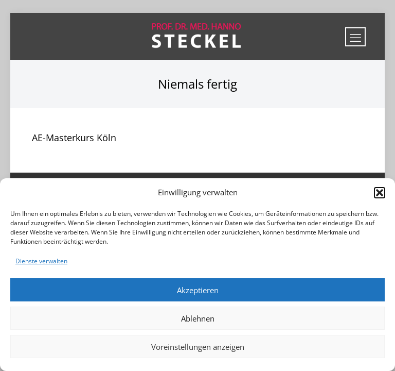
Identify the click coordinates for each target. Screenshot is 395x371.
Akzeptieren (198, 290)
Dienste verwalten (41, 261)
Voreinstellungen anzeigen (197, 347)
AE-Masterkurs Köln (74, 137)
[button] (379, 193)
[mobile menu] (355, 36)
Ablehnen (197, 318)
